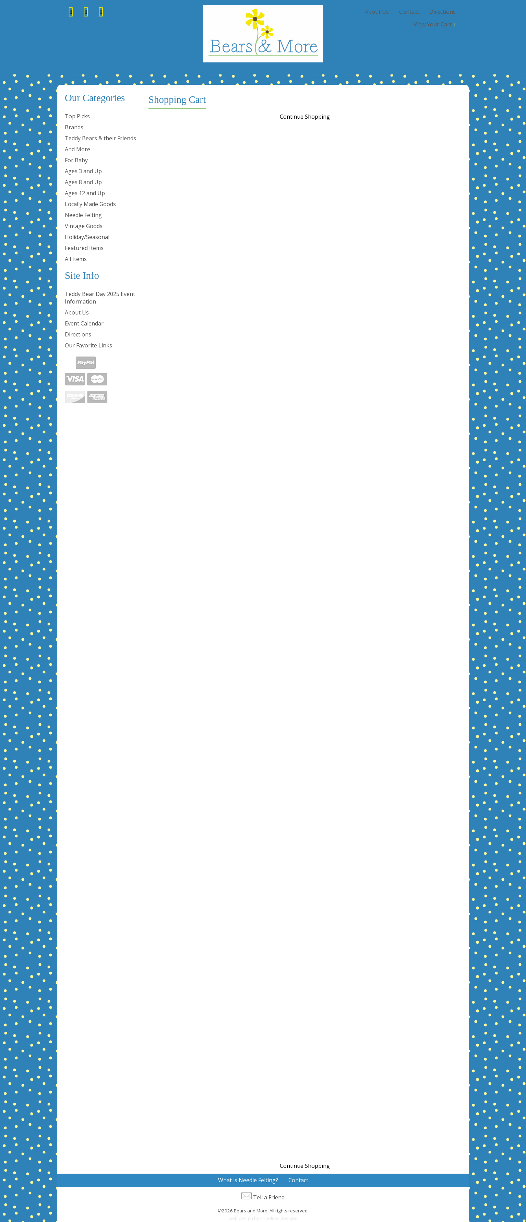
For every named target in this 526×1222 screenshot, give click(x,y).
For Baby (76, 160)
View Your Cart (433, 24)
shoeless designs (278, 1218)
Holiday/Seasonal (87, 237)
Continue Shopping (305, 116)
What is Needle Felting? (248, 1180)
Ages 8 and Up (83, 182)
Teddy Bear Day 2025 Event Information (100, 297)
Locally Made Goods (90, 204)
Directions (442, 11)
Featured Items (84, 248)
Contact (409, 11)
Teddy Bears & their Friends (100, 138)
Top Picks (77, 116)
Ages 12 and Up (85, 193)
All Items (76, 259)
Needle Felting (83, 215)
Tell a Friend (269, 1197)
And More (77, 149)
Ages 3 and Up (83, 171)
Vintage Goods (84, 226)
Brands (74, 127)
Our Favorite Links (88, 345)
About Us (377, 11)
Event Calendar (84, 323)
